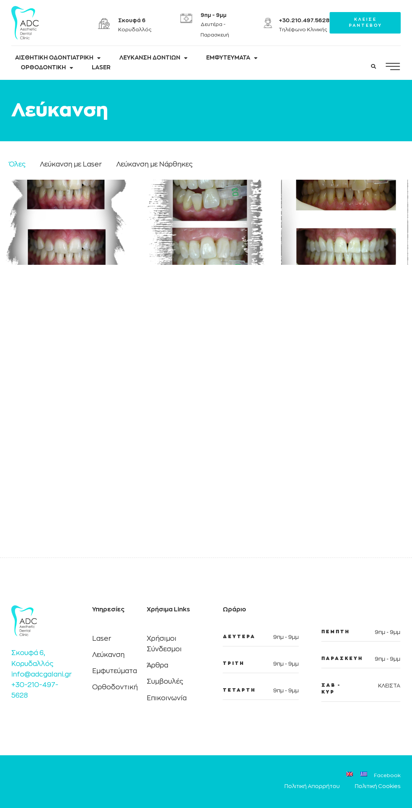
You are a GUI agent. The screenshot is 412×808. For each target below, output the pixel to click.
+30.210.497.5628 (304, 20)
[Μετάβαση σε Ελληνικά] (364, 775)
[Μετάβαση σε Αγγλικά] (349, 775)
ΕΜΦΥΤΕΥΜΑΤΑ (231, 58)
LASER (101, 67)
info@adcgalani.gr (41, 674)
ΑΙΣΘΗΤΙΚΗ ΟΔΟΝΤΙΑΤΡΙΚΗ (57, 58)
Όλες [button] (17, 164)
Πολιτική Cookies (378, 786)
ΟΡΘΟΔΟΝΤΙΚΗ (47, 68)
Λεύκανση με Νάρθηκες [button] (154, 164)
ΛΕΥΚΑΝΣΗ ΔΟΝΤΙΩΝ (153, 58)
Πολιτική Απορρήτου (312, 786)
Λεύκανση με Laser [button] (71, 164)
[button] (374, 67)
